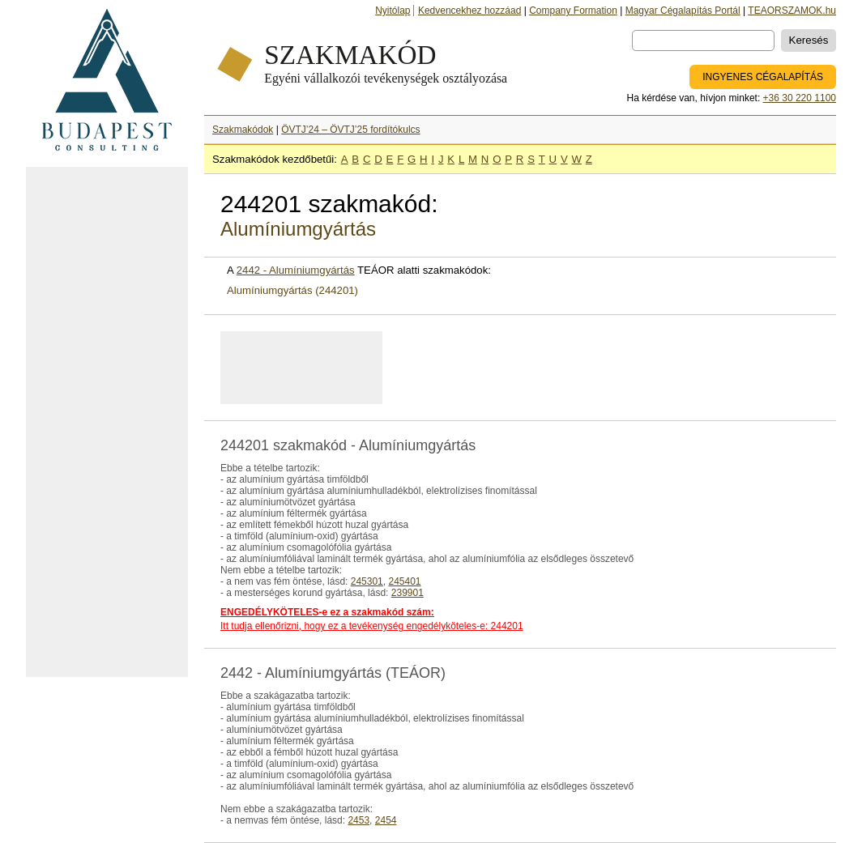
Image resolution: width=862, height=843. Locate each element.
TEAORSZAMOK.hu (792, 10)
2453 (358, 820)
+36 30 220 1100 (799, 98)
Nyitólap (392, 10)
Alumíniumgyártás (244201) (292, 290)
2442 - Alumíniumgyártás (296, 270)
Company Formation (573, 10)
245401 (404, 581)
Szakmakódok (242, 129)
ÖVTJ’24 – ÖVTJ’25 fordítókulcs (350, 129)
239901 (407, 592)
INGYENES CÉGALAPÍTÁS (762, 77)
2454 (386, 820)
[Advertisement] (107, 422)
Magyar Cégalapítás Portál (682, 10)
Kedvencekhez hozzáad (469, 10)
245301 (367, 581)
